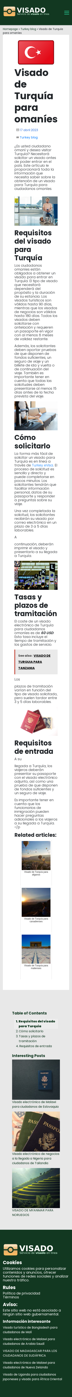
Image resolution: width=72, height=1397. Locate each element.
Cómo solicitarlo (31, 1031)
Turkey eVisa (42, 465)
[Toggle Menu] (66, 12)
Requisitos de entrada (35, 1046)
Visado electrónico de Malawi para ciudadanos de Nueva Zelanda (29, 1365)
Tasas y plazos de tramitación (32, 1038)
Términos (11, 1297)
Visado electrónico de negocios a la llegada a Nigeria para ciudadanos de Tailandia (35, 1158)
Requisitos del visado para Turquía (37, 1024)
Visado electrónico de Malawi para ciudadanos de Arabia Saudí (29, 1341)
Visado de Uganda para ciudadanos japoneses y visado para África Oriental (32, 1376)
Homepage (10, 29)
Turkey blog (28, 29)
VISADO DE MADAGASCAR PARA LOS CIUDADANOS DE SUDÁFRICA (30, 1353)
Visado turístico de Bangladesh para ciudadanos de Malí (30, 1329)
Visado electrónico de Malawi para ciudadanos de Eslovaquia (35, 1104)
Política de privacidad (21, 1293)
